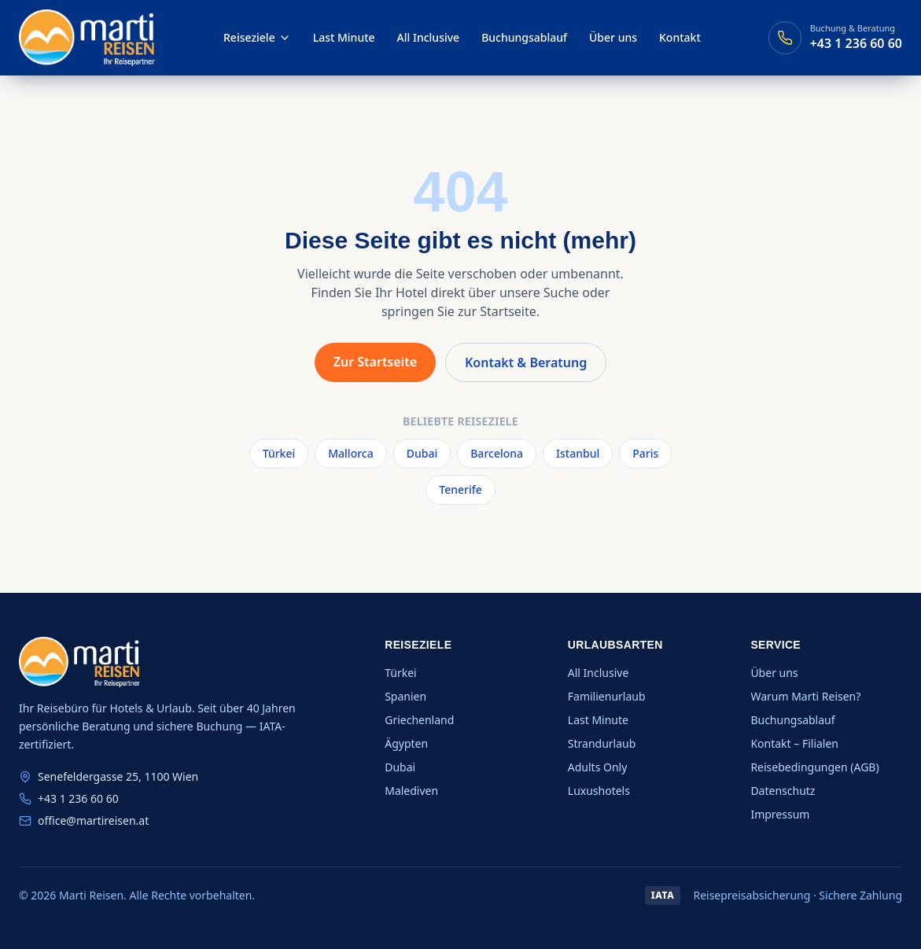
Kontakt (680, 37)
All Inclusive (428, 37)
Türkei (279, 453)
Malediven (411, 790)
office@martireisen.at (93, 820)
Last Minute (344, 37)
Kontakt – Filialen (794, 743)
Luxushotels (599, 790)
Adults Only (598, 767)
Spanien (405, 696)
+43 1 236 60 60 (78, 798)
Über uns (613, 37)
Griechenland (419, 719)
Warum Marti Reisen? (805, 696)
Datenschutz (782, 790)
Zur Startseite (375, 361)
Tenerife (460, 489)
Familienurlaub (607, 696)
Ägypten (406, 743)
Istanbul (577, 453)
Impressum (779, 814)
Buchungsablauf (524, 37)
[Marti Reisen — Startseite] (87, 37)
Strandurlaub (602, 743)
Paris (645, 453)
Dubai (422, 453)
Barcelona (496, 453)
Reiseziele (257, 37)
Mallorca (351, 453)
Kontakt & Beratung (526, 362)
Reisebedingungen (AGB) (814, 767)
